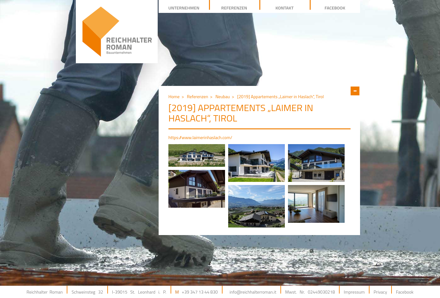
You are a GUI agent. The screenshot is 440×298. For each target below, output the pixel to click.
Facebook (405, 292)
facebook (334, 7)
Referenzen (197, 96)
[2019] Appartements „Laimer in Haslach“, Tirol (280, 96)
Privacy (380, 292)
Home (174, 96)
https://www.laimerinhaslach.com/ (200, 137)
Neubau (222, 96)
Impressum (354, 292)
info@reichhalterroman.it (252, 292)
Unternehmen (184, 7)
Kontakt (284, 7)
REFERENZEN (234, 7)
